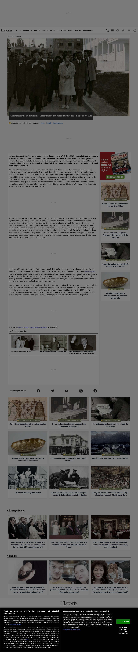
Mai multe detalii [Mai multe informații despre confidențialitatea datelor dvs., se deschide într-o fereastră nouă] (15, 624)
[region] (69, 630)
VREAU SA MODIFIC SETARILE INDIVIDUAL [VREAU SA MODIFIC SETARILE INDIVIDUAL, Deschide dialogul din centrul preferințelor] (123, 630)
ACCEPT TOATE (123, 621)
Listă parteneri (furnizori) (71, 629)
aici (27, 639)
